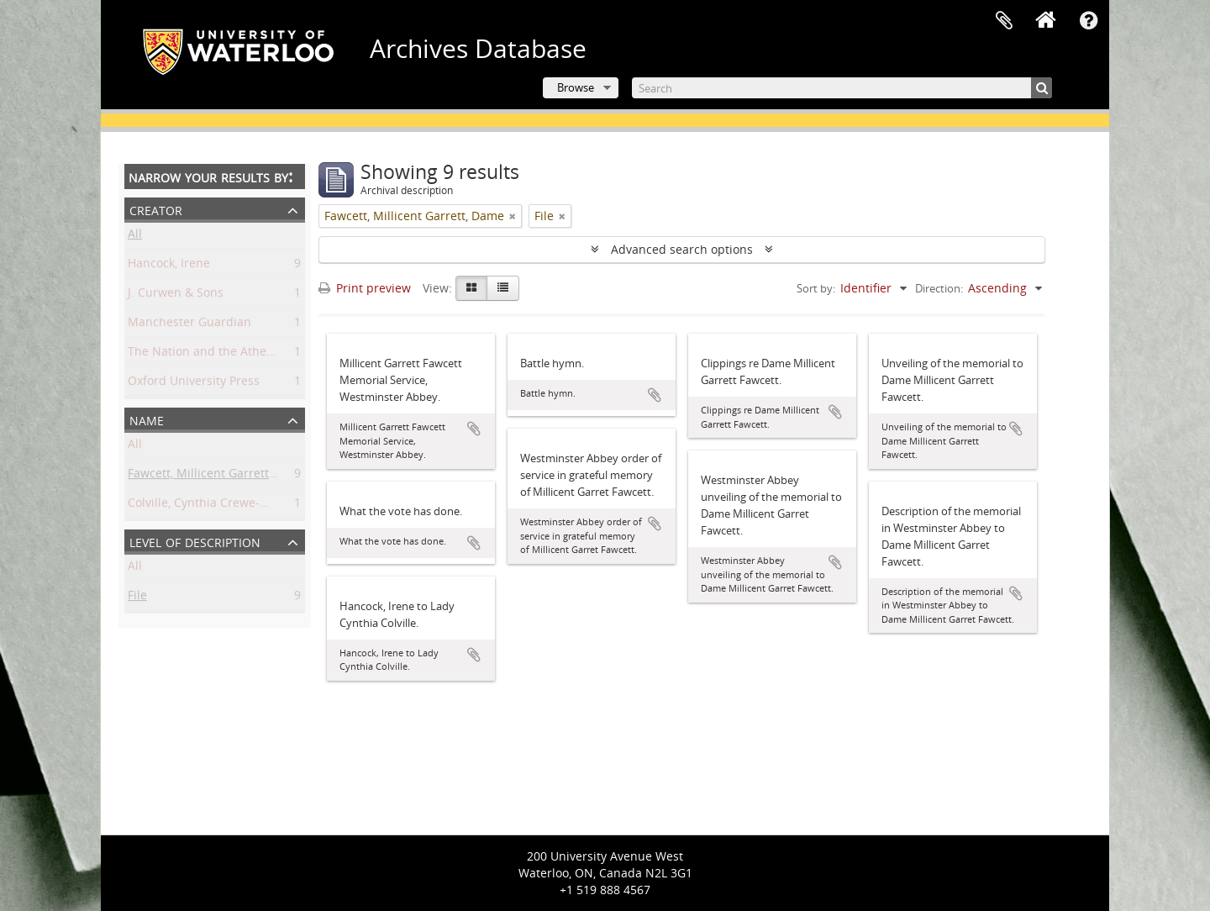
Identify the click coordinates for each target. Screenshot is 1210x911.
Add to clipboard (474, 428)
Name (146, 419)
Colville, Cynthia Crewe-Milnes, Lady (228, 505)
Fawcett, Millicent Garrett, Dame (218, 476)
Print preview (364, 288)
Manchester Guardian (189, 325)
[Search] (842, 87)
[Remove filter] (512, 216)
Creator (155, 208)
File (137, 598)
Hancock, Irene (169, 266)
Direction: (939, 288)
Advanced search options (682, 249)
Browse (575, 87)
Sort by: (816, 288)
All (135, 237)
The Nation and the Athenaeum (217, 354)
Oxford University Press (194, 384)
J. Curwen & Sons (176, 295)
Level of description (194, 540)
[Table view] (503, 288)
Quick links (1088, 21)
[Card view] (471, 288)
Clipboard (1004, 21)
